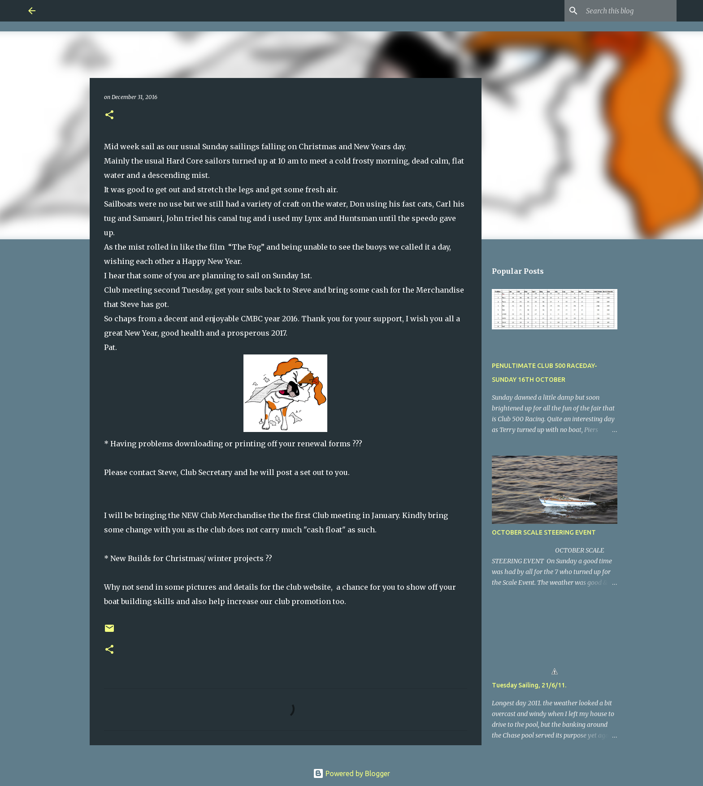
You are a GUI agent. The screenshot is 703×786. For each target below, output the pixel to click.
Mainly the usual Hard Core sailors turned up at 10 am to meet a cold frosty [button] (239, 160)
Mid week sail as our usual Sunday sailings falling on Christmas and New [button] (236, 146)
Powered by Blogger (351, 773)
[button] (109, 115)
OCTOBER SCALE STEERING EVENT (544, 532)
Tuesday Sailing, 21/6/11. (529, 685)
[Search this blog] (629, 11)
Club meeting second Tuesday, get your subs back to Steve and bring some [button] (236, 289)
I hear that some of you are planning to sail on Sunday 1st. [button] (208, 275)
